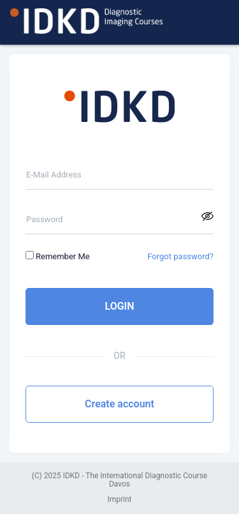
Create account (119, 404)
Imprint (119, 499)
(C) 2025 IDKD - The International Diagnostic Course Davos (119, 480)
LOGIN (119, 306)
